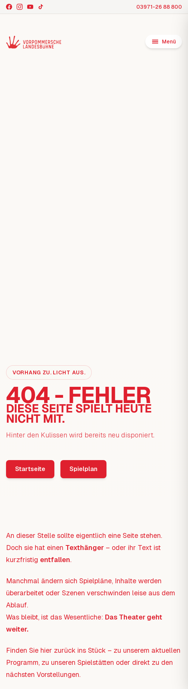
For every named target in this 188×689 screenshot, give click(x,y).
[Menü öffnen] (163, 41)
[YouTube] (30, 7)
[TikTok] (41, 7)
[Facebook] (9, 7)
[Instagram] (20, 7)
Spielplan (83, 469)
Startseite (30, 469)
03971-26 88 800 (159, 7)
